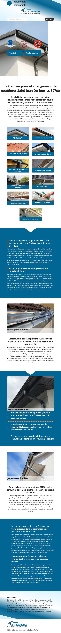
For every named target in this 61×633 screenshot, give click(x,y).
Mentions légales (32, 630)
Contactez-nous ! (32, 53)
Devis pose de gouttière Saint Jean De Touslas (29, 604)
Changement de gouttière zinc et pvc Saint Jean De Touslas (30, 605)
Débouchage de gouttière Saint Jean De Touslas (21, 600)
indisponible (19, 1)
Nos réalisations (15, 53)
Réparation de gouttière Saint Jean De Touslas (39, 611)
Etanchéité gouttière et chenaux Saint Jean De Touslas (29, 608)
